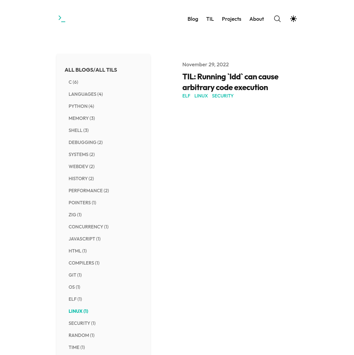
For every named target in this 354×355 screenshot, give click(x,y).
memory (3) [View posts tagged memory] (82, 118)
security (223, 96)
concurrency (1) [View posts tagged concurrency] (88, 227)
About (256, 18)
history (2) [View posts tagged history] (81, 178)
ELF (186, 96)
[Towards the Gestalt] (63, 18)
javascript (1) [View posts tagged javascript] (85, 239)
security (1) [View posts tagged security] (82, 323)
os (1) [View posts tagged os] (74, 287)
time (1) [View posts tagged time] (77, 347)
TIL (210, 18)
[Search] (277, 19)
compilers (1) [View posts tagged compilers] (84, 263)
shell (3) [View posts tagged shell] (79, 130)
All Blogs (79, 69)
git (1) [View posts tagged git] (75, 275)
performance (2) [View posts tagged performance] (89, 191)
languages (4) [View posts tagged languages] (86, 94)
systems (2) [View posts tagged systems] (82, 154)
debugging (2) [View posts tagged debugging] (86, 142)
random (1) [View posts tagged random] (81, 335)
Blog (192, 18)
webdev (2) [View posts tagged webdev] (82, 166)
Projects (231, 18)
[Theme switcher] (293, 19)
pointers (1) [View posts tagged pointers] (82, 203)
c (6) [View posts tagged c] (73, 82)
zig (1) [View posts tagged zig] (75, 215)
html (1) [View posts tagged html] (78, 251)
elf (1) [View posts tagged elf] (75, 299)
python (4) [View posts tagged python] (81, 106)
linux (201, 96)
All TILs (106, 69)
